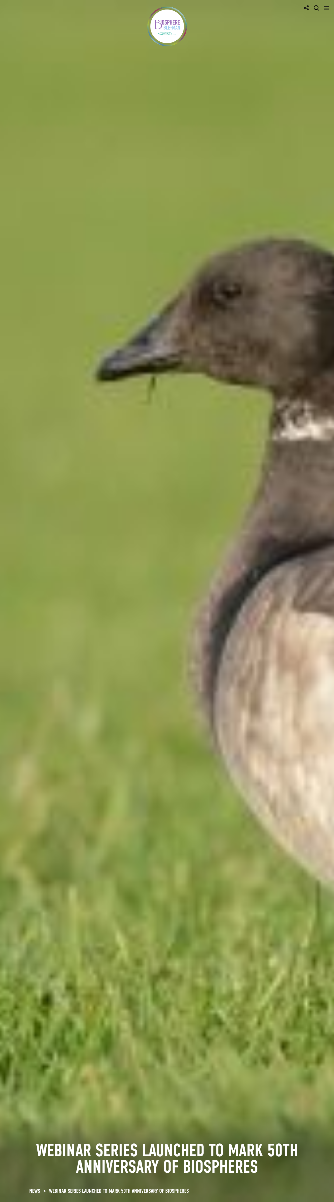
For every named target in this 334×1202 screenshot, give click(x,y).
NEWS (34, 1190)
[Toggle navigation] (326, 8)
